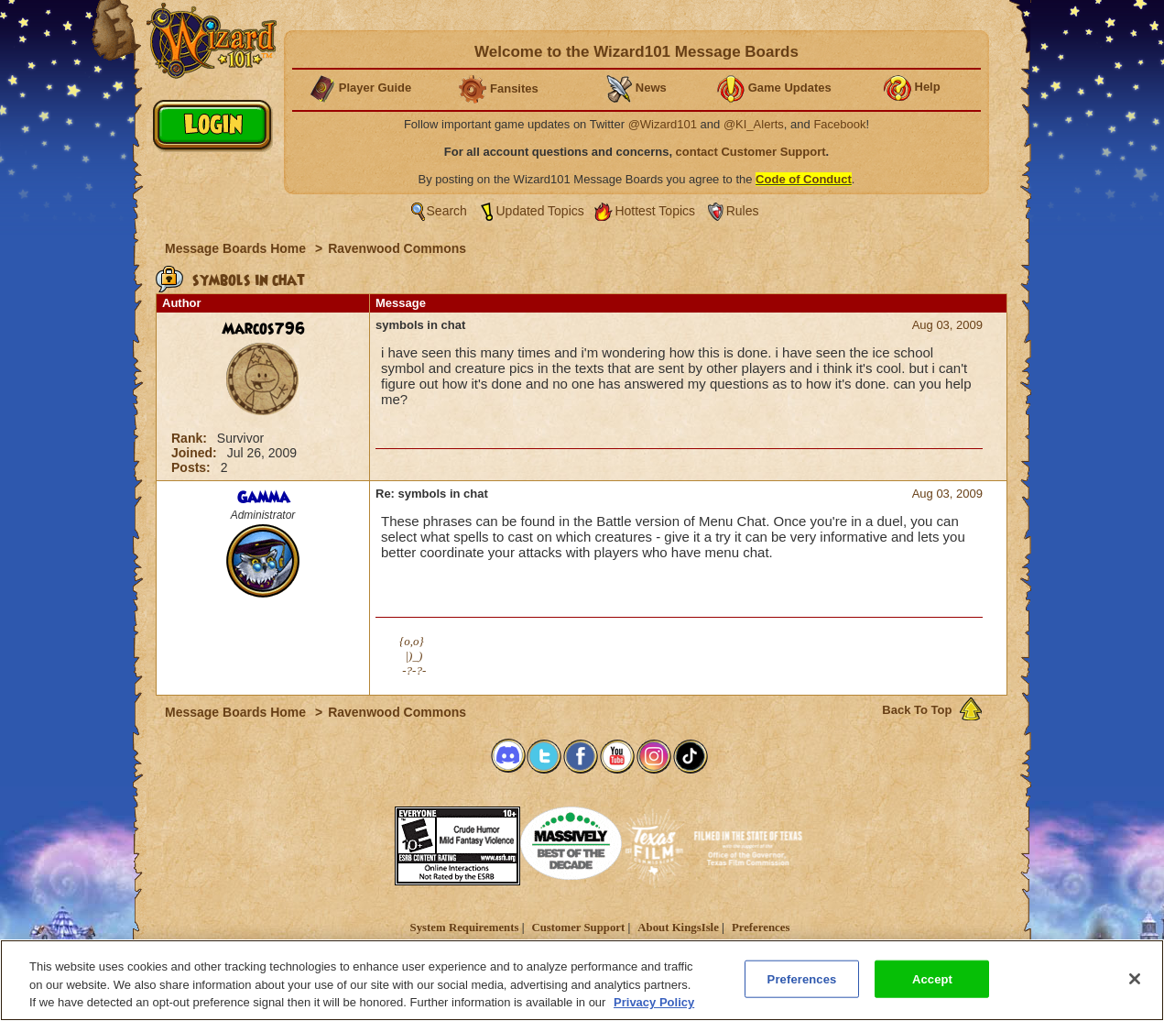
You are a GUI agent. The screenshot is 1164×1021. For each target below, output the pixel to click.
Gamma (263, 498)
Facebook (839, 124)
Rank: (191, 438)
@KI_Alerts (753, 124)
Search (447, 210)
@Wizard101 (662, 124)
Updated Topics (540, 210)
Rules (742, 210)
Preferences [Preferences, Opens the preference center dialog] (802, 978)
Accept (932, 978)
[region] (582, 980)
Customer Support (578, 927)
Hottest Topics (655, 210)
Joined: (196, 452)
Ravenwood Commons (397, 248)
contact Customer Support (751, 152)
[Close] (1135, 979)
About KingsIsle (678, 927)
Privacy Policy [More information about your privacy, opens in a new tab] (654, 1002)
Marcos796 (263, 329)
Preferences (760, 927)
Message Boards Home (237, 248)
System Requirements (464, 927)
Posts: (192, 467)
